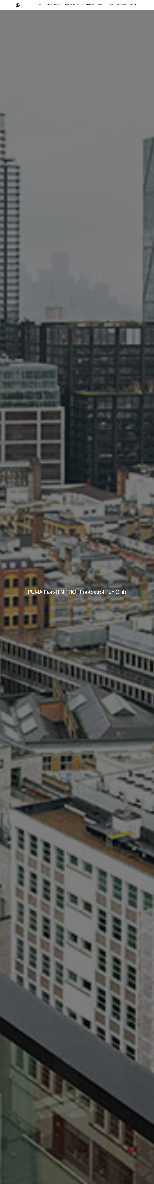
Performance (121, 5)
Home (40, 5)
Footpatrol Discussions (53, 5)
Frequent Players (87, 5)
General (100, 5)
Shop (131, 5)
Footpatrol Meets (71, 5)
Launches (109, 5)
